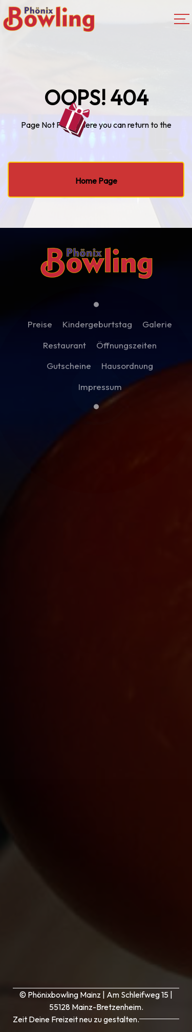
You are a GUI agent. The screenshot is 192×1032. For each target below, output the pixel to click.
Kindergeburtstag (97, 327)
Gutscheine (69, 369)
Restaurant (64, 348)
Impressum (100, 389)
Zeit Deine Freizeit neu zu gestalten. (76, 1019)
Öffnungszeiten (126, 348)
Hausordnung (127, 369)
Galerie (157, 327)
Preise (40, 327)
